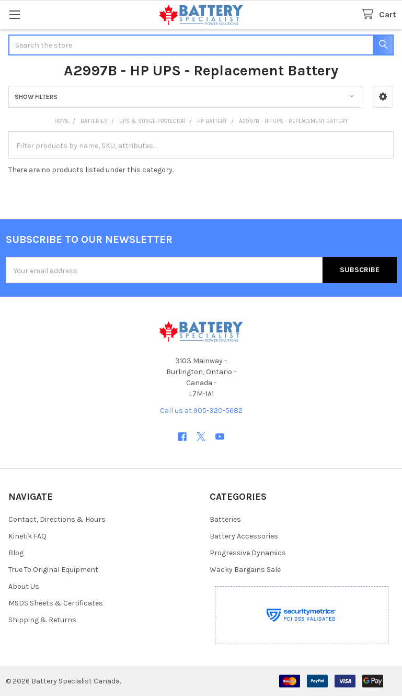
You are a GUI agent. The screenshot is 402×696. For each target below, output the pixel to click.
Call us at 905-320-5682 (201, 410)
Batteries (225, 519)
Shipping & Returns (42, 619)
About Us (23, 586)
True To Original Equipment (53, 569)
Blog (16, 552)
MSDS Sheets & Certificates (55, 603)
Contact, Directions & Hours (57, 519)
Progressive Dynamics (248, 552)
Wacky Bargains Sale (245, 569)
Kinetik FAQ (27, 536)
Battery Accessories (244, 536)
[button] (383, 97)
